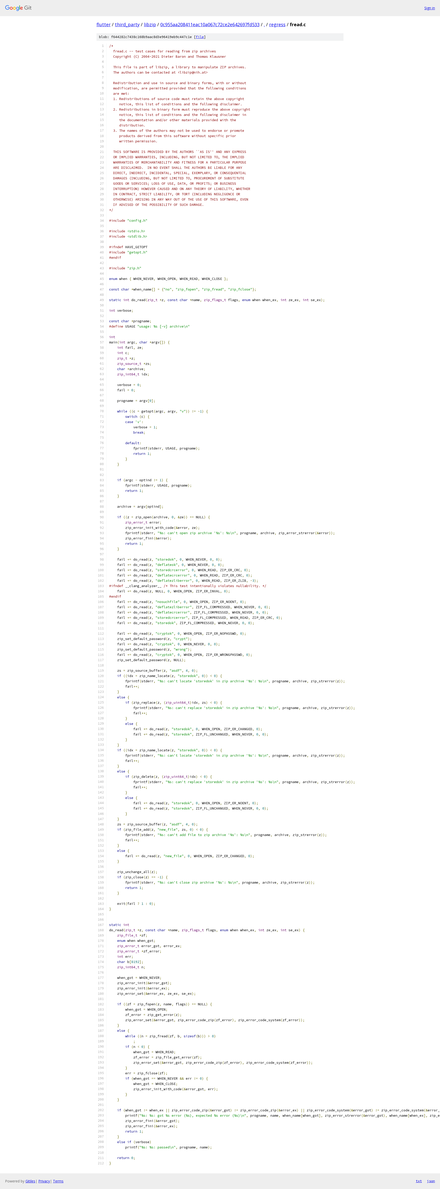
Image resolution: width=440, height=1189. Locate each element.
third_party (127, 24)
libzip (150, 24)
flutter (104, 24)
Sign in (429, 8)
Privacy (44, 1181)
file (200, 37)
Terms (58, 1181)
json (431, 1181)
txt (419, 1181)
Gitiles (30, 1181)
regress (277, 24)
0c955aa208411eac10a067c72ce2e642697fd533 (210, 24)
